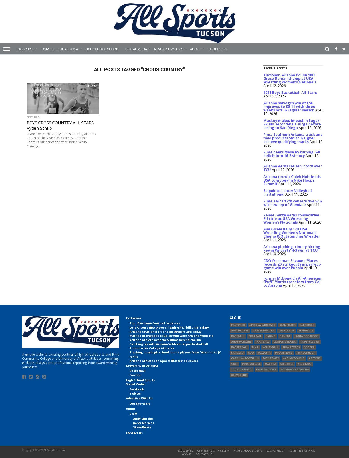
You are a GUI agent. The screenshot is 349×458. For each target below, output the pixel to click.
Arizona (315, 358)
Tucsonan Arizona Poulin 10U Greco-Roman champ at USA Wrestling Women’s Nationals (289, 79)
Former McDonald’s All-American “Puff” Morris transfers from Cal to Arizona (292, 282)
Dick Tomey (271, 358)
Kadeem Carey (266, 369)
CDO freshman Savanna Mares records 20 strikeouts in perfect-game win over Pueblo (292, 264)
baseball (237, 336)
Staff (133, 414)
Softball (255, 336)
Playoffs (264, 352)
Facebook (137, 389)
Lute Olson (286, 330)
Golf (234, 364)
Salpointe (307, 325)
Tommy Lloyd (309, 341)
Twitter (135, 393)
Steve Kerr (239, 375)
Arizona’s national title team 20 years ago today (165, 332)
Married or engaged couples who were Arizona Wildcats (171, 336)
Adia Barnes (239, 330)
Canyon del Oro (284, 341)
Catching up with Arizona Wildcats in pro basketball (169, 344)
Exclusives (25, 49)
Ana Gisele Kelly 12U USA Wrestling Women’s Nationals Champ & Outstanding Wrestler (291, 233)
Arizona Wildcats (262, 325)
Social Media (136, 49)
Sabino (270, 336)
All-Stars (304, 364)
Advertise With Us (168, 49)
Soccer (309, 347)
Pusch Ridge (283, 352)
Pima (255, 347)
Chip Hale (286, 364)
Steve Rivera (142, 427)
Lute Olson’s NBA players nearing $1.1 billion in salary (169, 327)
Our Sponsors (140, 404)
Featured (238, 325)
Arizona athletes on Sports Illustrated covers (164, 361)
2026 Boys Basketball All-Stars (290, 92)
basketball (239, 347)
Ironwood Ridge (306, 336)
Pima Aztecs (291, 347)
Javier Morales (143, 423)
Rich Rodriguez (263, 330)
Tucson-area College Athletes (152, 348)
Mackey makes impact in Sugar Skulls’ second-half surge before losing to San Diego (292, 124)
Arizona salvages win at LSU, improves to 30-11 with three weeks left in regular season (289, 107)
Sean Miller (287, 325)
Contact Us (217, 49)
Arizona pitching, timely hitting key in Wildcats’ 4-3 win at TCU (291, 248)
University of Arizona (60, 49)
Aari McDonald (294, 358)
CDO (251, 352)
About (195, 49)
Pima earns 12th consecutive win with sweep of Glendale (292, 203)
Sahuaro (237, 352)
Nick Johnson (305, 352)
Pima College (251, 364)
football (262, 341)
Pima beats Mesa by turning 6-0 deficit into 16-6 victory (291, 154)
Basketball (138, 371)
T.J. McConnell (241, 369)
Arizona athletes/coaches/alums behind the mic (165, 340)
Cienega (285, 336)
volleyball (270, 347)
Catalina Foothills (245, 358)
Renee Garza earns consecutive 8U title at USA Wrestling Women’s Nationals (291, 219)
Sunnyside (306, 330)
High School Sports (102, 49)
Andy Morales (143, 419)
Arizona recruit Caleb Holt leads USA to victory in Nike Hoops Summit (292, 180)
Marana (270, 364)
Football (136, 375)
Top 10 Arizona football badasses (155, 323)
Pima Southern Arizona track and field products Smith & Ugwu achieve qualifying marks (293, 138)
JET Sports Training (294, 369)
